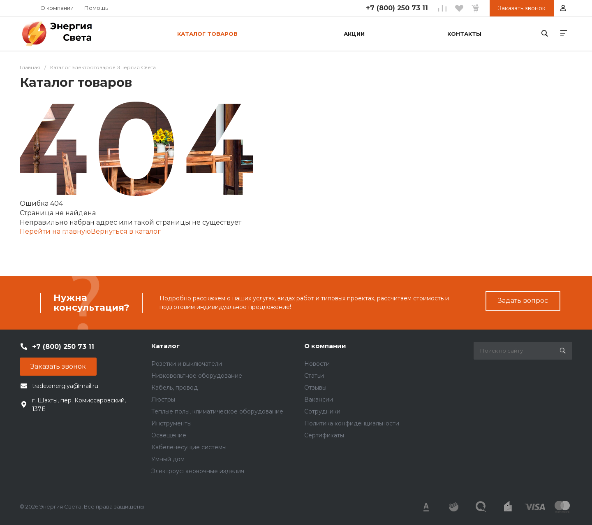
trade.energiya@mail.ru (65, 386)
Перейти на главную (55, 231)
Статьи (314, 375)
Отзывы (315, 387)
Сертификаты (324, 435)
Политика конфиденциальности (351, 423)
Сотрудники (322, 411)
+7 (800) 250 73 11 (397, 8)
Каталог (165, 346)
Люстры (163, 399)
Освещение (168, 435)
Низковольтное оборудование (196, 375)
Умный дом (168, 459)
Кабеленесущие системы (189, 447)
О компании (57, 8)
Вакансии (318, 399)
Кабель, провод (174, 387)
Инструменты (171, 423)
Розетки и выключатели (186, 363)
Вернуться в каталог (126, 231)
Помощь (96, 8)
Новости (317, 363)
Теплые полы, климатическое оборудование (217, 411)
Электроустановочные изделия (197, 471)
